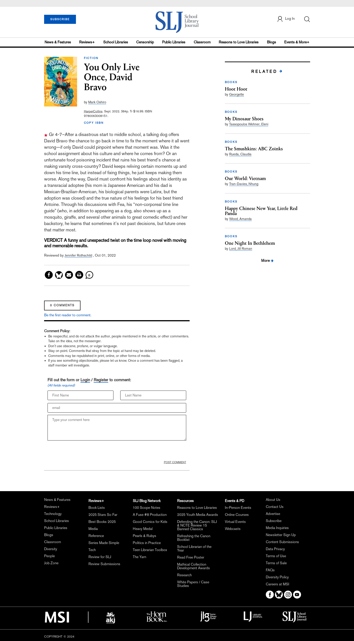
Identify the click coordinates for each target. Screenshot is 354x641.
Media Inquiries (277, 528)
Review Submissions (104, 564)
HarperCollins (93, 111)
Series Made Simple (103, 543)
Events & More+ (296, 42)
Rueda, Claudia (240, 154)
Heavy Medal (143, 529)
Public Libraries (173, 42)
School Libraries (115, 42)
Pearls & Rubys (144, 536)
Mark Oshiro (97, 102)
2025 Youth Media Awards (197, 514)
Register (101, 379)
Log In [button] (286, 19)
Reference (96, 536)
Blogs (271, 42)
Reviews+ (87, 42)
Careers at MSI (277, 584)
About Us (273, 499)
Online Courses (237, 514)
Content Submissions (282, 542)
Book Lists (96, 507)
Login (85, 379)
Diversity (50, 549)
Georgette (236, 94)
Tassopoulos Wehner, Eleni (248, 124)
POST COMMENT (175, 462)
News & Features (58, 42)
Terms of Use (276, 556)
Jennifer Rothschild (78, 255)
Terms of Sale (276, 563)
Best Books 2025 (102, 522)
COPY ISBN (94, 122)
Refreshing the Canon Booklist (193, 538)
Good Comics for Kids (150, 522)
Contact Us (275, 507)
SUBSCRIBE (60, 19)
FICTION (91, 58)
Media (93, 529)
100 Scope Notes (146, 507)
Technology (53, 514)
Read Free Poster (190, 557)
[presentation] (82, 451)
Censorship (145, 42)
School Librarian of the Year (194, 548)
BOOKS (231, 82)
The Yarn (139, 557)
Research (184, 575)
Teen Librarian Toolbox (150, 550)
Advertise (273, 514)
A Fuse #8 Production (150, 514)
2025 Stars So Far (102, 514)
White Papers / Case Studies (193, 584)
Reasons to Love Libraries (239, 42)
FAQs (270, 570)
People (49, 556)
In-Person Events (238, 507)
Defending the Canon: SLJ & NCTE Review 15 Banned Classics (197, 525)
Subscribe (273, 521)
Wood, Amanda (240, 219)
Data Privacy (275, 549)
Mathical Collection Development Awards (193, 566)
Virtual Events (235, 522)
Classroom (202, 42)
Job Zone (51, 563)
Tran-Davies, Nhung (243, 184)
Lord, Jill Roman (240, 248)
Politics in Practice (147, 543)
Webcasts (233, 529)
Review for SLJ (99, 557)
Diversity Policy (277, 577)
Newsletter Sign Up (281, 535)
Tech (92, 550)
